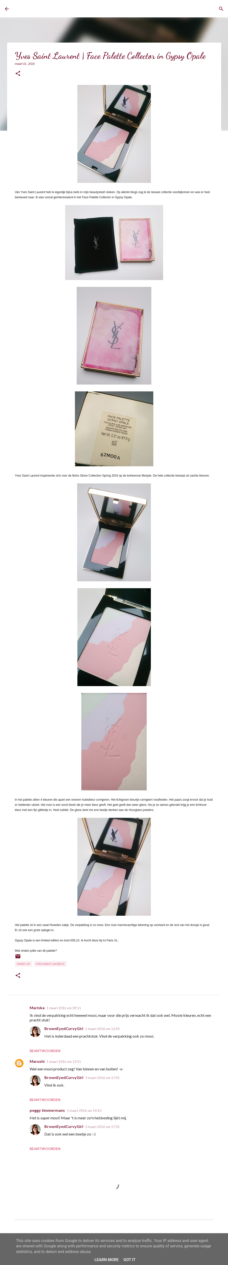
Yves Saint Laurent (50, 964)
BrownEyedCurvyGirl (51, 8)
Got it (129, 1259)
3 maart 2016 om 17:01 (102, 1078)
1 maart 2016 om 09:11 (64, 1008)
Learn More (107, 1259)
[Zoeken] (221, 9)
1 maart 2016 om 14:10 (84, 1111)
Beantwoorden (45, 1051)
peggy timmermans (47, 1110)
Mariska (37, 1007)
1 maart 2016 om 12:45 (102, 1029)
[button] (18, 73)
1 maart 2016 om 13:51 (64, 1062)
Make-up (23, 964)
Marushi (37, 1061)
